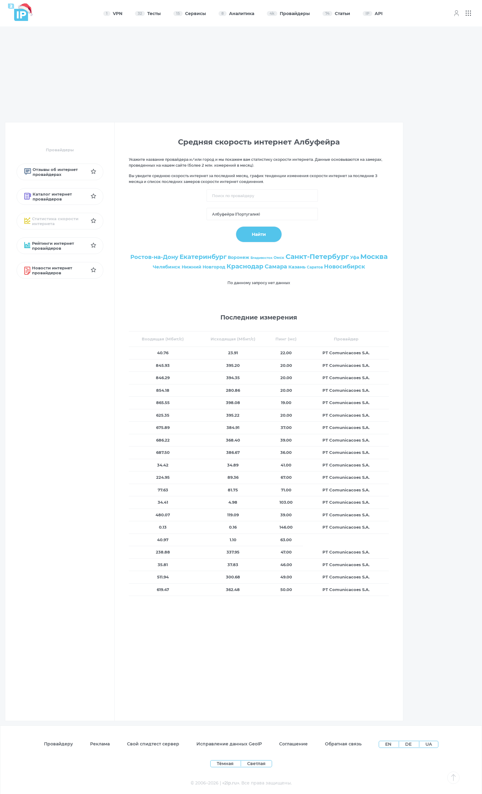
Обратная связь (343, 744)
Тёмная (225, 763)
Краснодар (245, 266)
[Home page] (18, 12)
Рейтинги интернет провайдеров (49, 246)
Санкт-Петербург (317, 256)
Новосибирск (344, 266)
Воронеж (238, 257)
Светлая (256, 763)
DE (409, 744)
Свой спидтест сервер (153, 744)
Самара (276, 266)
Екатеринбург (203, 256)
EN (389, 744)
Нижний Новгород (203, 267)
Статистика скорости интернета (51, 221)
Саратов (315, 267)
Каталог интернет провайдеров (48, 196)
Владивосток (261, 258)
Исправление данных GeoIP (229, 744)
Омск (279, 257)
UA (428, 744)
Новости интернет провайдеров (48, 270)
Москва (374, 256)
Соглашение (293, 744)
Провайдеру (58, 744)
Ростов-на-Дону (154, 257)
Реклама (100, 744)
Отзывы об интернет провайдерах (51, 172)
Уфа (354, 257)
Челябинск (166, 267)
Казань (297, 267)
